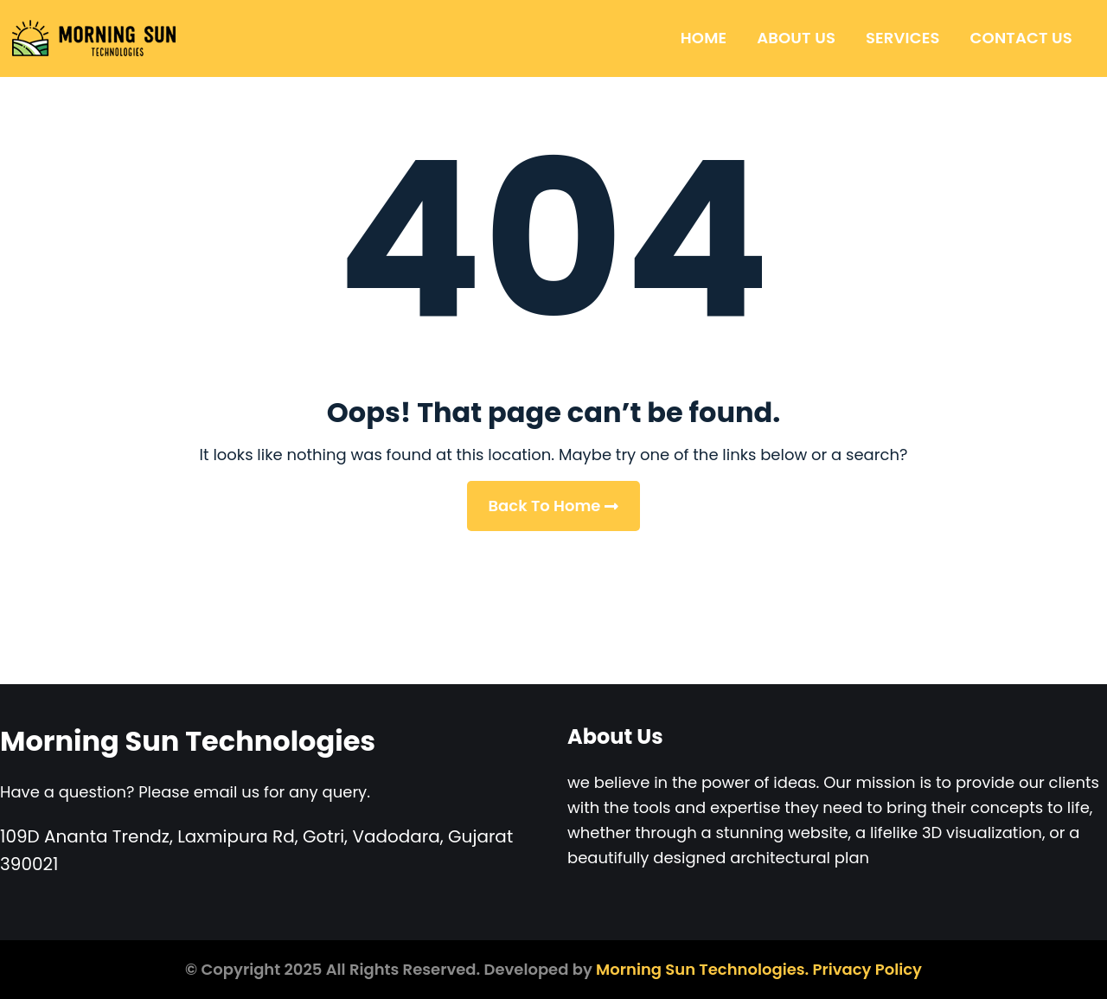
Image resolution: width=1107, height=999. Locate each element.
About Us (796, 37)
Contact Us (1021, 37)
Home (704, 37)
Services (903, 37)
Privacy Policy (867, 969)
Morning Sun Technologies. (702, 969)
